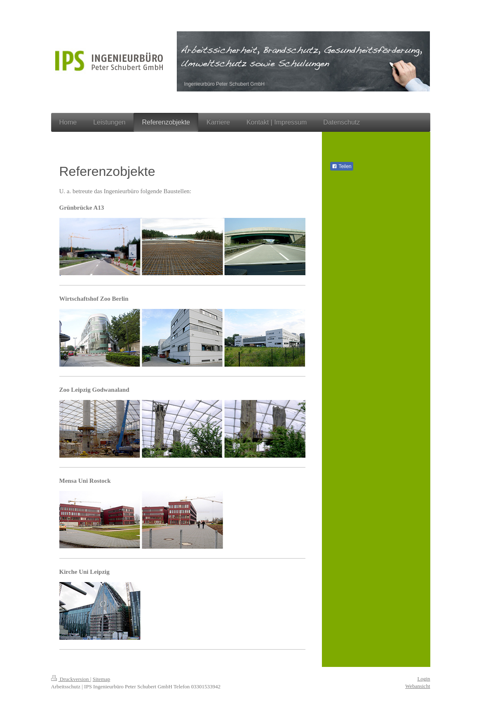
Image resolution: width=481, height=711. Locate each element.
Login (423, 679)
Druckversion (70, 679)
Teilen (341, 166)
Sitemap (101, 679)
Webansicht (417, 686)
